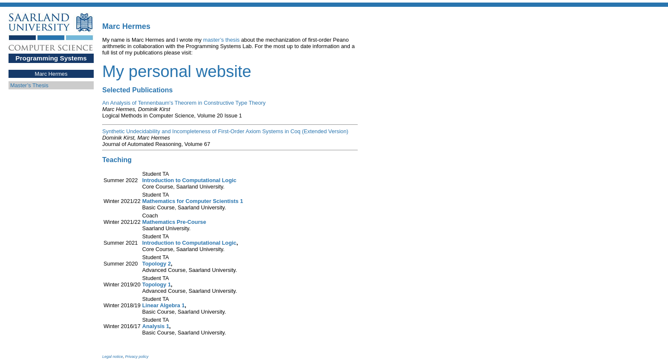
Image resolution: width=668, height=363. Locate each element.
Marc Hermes (51, 74)
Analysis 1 (155, 326)
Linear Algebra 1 (163, 305)
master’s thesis (221, 40)
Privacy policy (137, 356)
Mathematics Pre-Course (174, 222)
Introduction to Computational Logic (189, 180)
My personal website (176, 71)
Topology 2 (156, 263)
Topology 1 (156, 284)
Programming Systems (50, 58)
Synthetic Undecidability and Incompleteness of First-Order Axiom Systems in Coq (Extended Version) (225, 131)
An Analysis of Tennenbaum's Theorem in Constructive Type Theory (183, 103)
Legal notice (112, 356)
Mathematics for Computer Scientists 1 (192, 201)
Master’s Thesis (29, 85)
